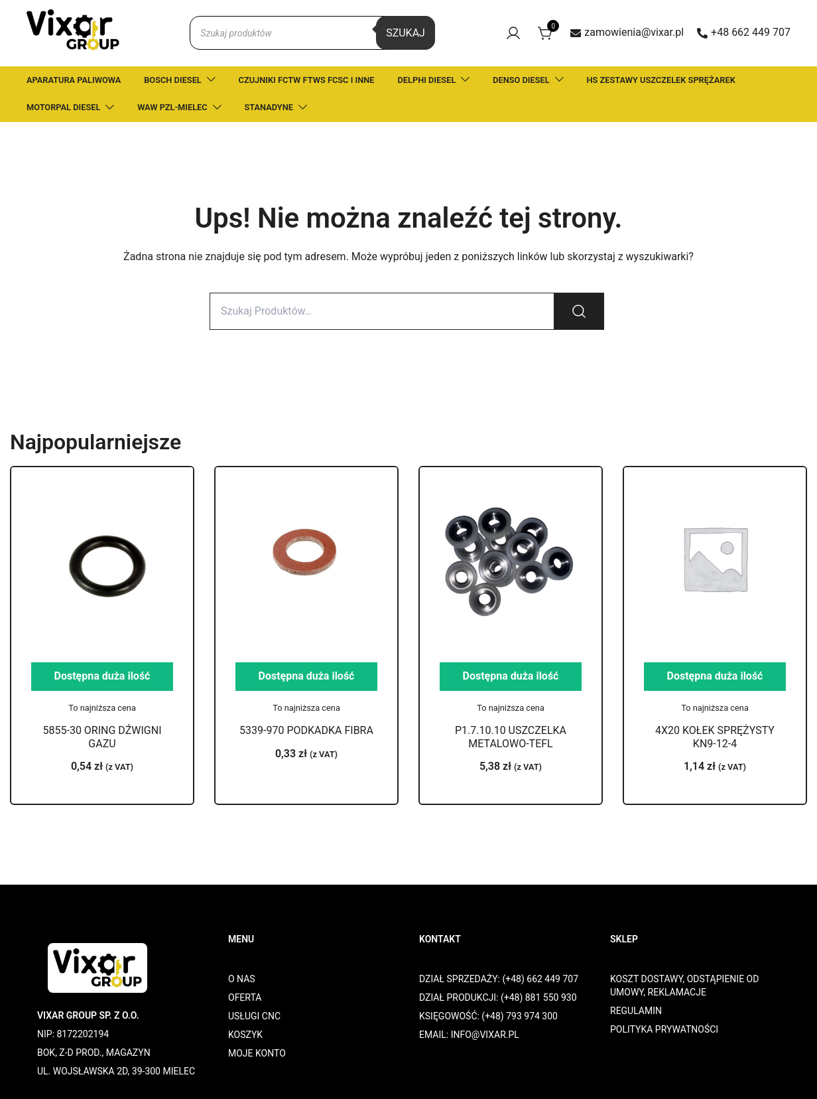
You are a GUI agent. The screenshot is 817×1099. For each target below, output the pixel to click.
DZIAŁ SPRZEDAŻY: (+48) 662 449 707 (498, 979)
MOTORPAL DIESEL (63, 107)
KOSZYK (245, 1034)
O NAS (241, 979)
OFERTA (244, 997)
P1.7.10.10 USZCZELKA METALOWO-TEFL (510, 736)
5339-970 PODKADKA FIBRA (306, 730)
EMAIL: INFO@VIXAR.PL (469, 1034)
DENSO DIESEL (521, 80)
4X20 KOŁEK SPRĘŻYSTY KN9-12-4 (715, 736)
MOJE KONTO (257, 1053)
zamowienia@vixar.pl (627, 32)
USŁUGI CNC (254, 1016)
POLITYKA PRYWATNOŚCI (664, 1029)
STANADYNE (269, 107)
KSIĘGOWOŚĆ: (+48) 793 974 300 (488, 1016)
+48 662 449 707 (743, 32)
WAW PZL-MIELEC (172, 107)
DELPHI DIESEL (427, 80)
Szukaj (405, 33)
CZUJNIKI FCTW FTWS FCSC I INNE (307, 80)
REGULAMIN (636, 1010)
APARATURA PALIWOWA (74, 80)
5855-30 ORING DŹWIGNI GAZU (102, 736)
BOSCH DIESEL (173, 80)
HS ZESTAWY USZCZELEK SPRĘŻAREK (661, 80)
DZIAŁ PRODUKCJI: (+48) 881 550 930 (498, 997)
